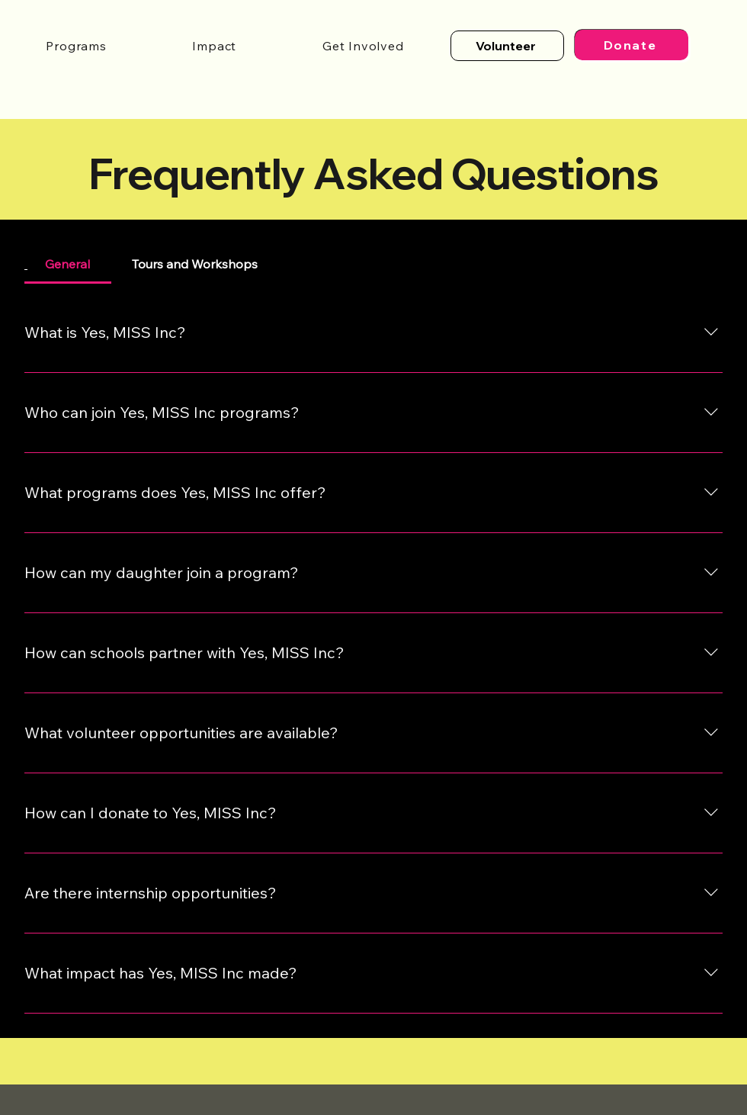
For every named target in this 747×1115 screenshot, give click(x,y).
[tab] (67, 264)
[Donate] (631, 45)
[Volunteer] (507, 46)
